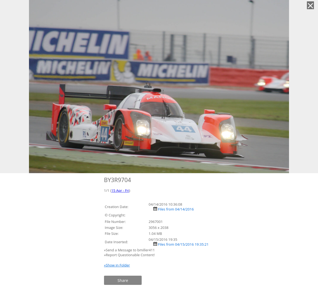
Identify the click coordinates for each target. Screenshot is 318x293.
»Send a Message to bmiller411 (130, 250)
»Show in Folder (117, 265)
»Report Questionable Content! (129, 254)
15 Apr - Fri (120, 190)
